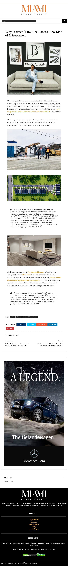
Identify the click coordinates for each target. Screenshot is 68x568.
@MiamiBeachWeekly (30, 565)
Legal (34, 530)
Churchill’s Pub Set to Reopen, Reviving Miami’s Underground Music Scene (34, 552)
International (34, 521)
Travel (34, 528)
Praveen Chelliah (26, 319)
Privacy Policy (33, 532)
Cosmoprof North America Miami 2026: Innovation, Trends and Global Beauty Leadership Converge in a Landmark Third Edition (34, 546)
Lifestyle (19, 319)
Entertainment (34, 527)
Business (13, 319)
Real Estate (34, 319)
